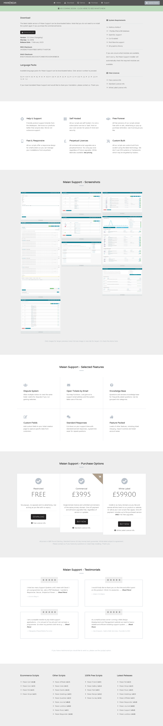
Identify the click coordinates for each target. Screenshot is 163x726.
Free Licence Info (114, 80)
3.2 (68, 77)
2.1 (89, 77)
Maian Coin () (27, 629)
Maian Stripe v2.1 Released (80, 678)
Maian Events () (60, 633)
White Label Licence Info (117, 87)
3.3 (63, 77)
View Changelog (36, 37)
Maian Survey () (93, 641)
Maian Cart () (27, 625)
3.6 (53, 77)
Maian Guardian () (61, 641)
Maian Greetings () (61, 637)
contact (103, 593)
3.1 (73, 77)
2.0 (94, 77)
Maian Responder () (62, 657)
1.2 (26, 79)
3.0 (78, 77)
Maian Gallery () (93, 629)
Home (57, 3)
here (116, 284)
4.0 (47, 77)
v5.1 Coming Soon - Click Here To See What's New (81, 8)
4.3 (32, 77)
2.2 (84, 77)
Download (69, 3)
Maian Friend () (93, 625)
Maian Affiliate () (61, 625)
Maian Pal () (27, 633)
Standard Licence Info (116, 84)
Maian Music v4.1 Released (80, 692)
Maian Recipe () (93, 637)
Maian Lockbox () (61, 649)
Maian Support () (126, 653)
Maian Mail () (92, 633)
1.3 (21, 79)
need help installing (94, 486)
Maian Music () (60, 653)
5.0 (21, 77)
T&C (128, 452)
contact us (86, 85)
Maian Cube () (60, 629)
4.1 (42, 77)
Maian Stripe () (28, 637)
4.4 (26, 77)
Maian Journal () (61, 645)
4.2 (37, 77)
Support (105, 3)
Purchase (93, 3)
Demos (81, 3)
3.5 (58, 77)
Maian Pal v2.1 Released (78, 684)
